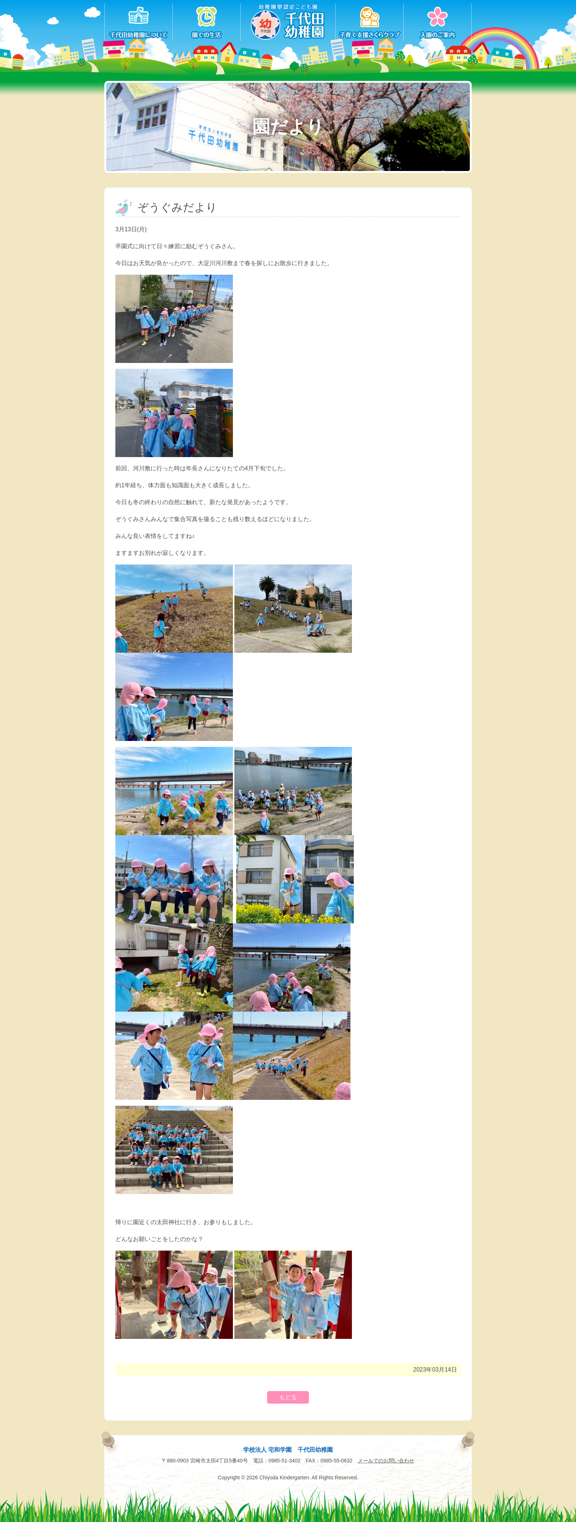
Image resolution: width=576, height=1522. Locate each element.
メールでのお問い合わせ (386, 1461)
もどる (288, 1397)
